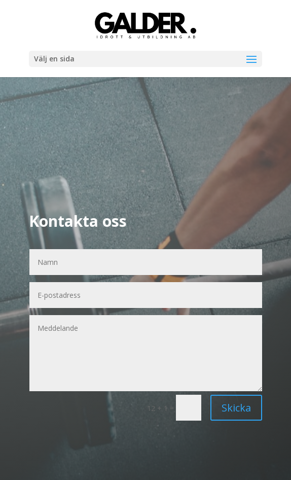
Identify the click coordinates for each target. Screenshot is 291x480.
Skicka (236, 408)
